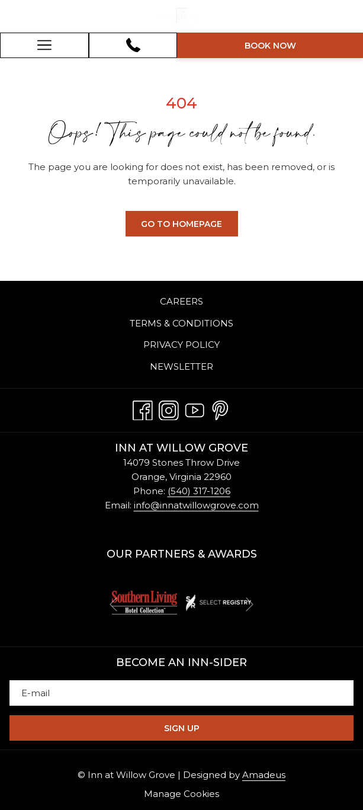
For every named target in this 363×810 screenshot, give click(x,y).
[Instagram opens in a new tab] (169, 408)
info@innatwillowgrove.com (196, 505)
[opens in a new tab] (144, 601)
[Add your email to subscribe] (181, 693)
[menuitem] (181, 302)
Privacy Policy (181, 344)
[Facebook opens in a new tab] (143, 408)
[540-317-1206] (133, 45)
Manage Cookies (181, 793)
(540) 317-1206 (199, 491)
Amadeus (263, 774)
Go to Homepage (181, 224)
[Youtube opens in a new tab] (195, 408)
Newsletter (181, 366)
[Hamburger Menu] (44, 45)
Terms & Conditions (181, 323)
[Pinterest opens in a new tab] (220, 408)
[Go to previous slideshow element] (113, 604)
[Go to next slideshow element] (249, 604)
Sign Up (182, 728)
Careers (181, 301)
